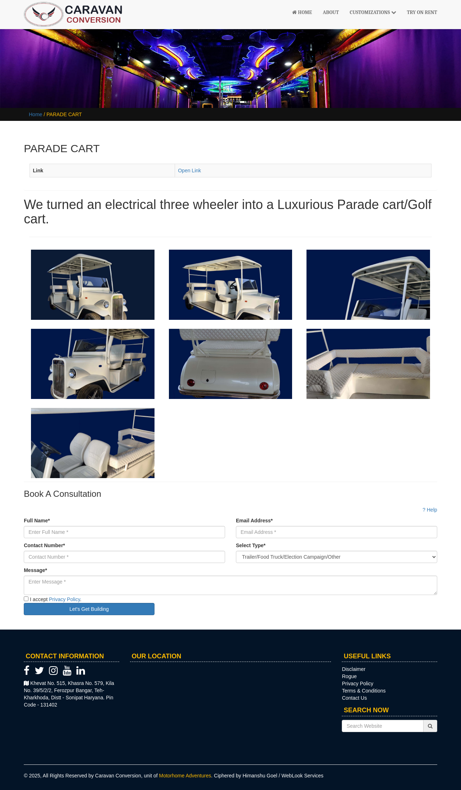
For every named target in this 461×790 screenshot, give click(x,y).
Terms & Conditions (363, 691)
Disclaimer (353, 669)
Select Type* (250, 545)
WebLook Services (302, 775)
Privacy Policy (64, 599)
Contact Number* (44, 545)
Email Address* (254, 520)
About (331, 12)
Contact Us (354, 698)
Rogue (349, 676)
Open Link (189, 170)
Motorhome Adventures (185, 775)
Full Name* (37, 520)
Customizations (373, 12)
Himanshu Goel (259, 775)
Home (302, 12)
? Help (429, 510)
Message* (35, 570)
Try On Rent (422, 12)
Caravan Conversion (118, 775)
